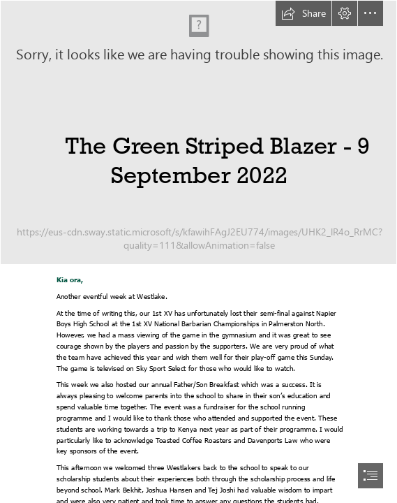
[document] (198, 251)
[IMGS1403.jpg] (198, 132)
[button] (303, 13)
